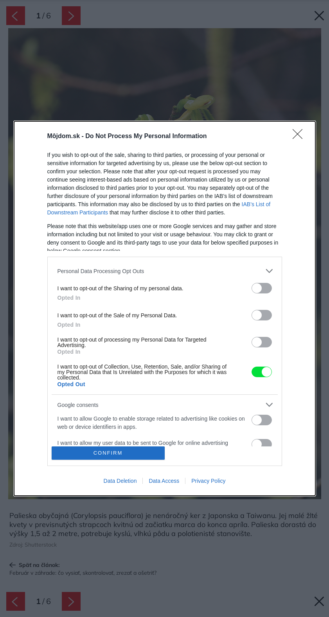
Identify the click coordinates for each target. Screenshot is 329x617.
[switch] (262, 288)
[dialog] (164, 308)
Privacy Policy (208, 481)
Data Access (164, 481)
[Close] (300, 136)
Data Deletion (120, 481)
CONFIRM (108, 453)
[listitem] (165, 271)
